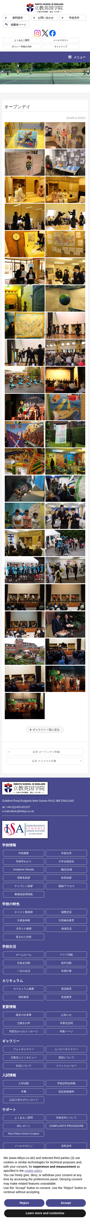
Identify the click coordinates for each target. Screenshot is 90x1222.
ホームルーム (23, 954)
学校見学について (66, 1117)
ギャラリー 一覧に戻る (46, 729)
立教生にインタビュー (24, 1057)
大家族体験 (23, 920)
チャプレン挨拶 (24, 886)
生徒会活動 (23, 962)
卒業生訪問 (66, 1023)
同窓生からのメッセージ (23, 1031)
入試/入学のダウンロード (23, 1099)
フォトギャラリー (23, 1049)
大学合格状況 (66, 861)
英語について (66, 1057)
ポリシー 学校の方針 (22, 46)
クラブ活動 (66, 954)
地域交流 (66, 928)
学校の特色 (11, 904)
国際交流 (66, 912)
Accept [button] (66, 1203)
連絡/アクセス (66, 886)
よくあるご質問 (21, 40)
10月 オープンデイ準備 (46, 751)
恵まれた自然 (23, 936)
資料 (17, 17)
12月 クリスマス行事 (44, 761)
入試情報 (9, 1075)
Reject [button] (24, 1203)
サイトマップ (60, 46)
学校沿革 (66, 853)
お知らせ (66, 1014)
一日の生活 (23, 971)
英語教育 (66, 988)
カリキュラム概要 (23, 988)
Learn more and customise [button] (45, 1213)
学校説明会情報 (66, 1083)
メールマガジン (60, 40)
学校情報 (9, 845)
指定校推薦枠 (66, 1091)
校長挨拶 (66, 877)
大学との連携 (23, 928)
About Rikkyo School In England (23, 1133)
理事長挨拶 (23, 877)
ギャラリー (11, 1041)
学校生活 (9, 946)
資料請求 (66, 1145)
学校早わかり (23, 861)
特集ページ (66, 1031)
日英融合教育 (66, 920)
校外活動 (66, 962)
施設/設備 (66, 869)
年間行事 (66, 971)
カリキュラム (12, 981)
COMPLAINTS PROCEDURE (66, 1125)
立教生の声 (23, 1023)
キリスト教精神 (24, 912)
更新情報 (9, 1007)
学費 (23, 1091)
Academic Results (23, 869)
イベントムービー (66, 1065)
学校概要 (23, 853)
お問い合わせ (46, 17)
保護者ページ (18, 24)
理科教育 (23, 997)
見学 (74, 17)
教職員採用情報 (24, 894)
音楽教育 (66, 997)
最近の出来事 (23, 1014)
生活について (23, 1065)
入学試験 (23, 1083)
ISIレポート (23, 1125)
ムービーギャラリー (66, 1049)
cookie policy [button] (33, 1170)
